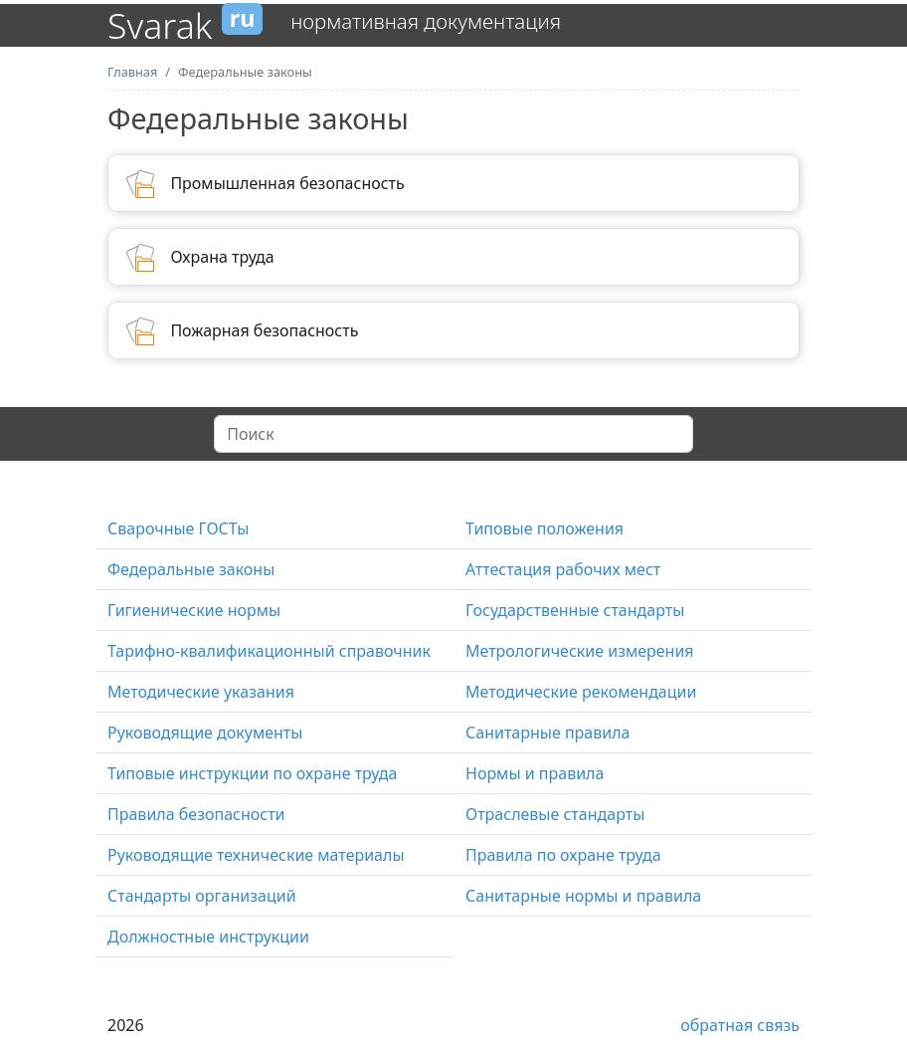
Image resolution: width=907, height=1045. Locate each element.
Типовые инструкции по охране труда (252, 773)
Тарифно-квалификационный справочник (269, 651)
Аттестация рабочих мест (562, 569)
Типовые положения (544, 528)
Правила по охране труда (563, 855)
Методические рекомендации (580, 692)
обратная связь (740, 1025)
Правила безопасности (196, 814)
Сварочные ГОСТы (178, 528)
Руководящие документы (204, 732)
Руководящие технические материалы (256, 855)
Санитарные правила (547, 732)
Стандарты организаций (201, 896)
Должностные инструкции (208, 936)
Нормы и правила (534, 773)
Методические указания (200, 692)
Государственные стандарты (574, 610)
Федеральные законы (190, 569)
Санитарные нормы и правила (583, 896)
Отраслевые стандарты (554, 814)
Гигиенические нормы (193, 610)
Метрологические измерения (579, 651)
